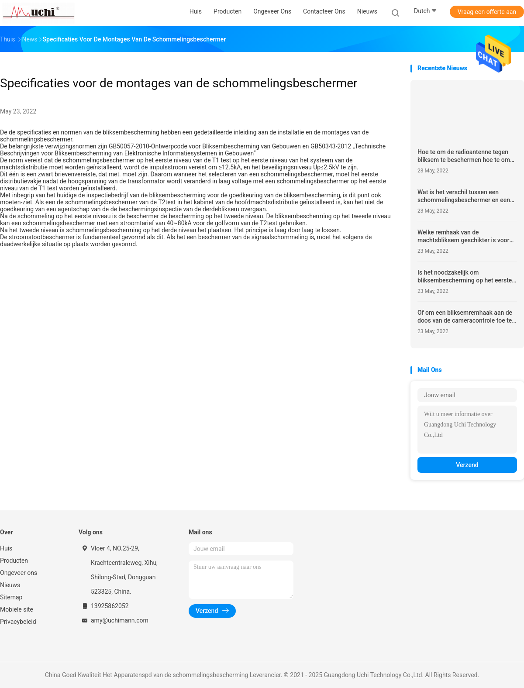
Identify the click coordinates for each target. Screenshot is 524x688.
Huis (6, 548)
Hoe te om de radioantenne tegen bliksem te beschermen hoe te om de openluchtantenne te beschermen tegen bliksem (463, 156)
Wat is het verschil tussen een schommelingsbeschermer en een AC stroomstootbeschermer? (463, 196)
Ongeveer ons (18, 572)
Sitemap (11, 597)
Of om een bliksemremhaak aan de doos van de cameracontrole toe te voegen (464, 316)
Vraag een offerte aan (487, 11)
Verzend (467, 464)
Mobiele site (16, 609)
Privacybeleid (18, 621)
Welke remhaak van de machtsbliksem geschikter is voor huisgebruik (463, 236)
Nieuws (10, 584)
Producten (14, 560)
